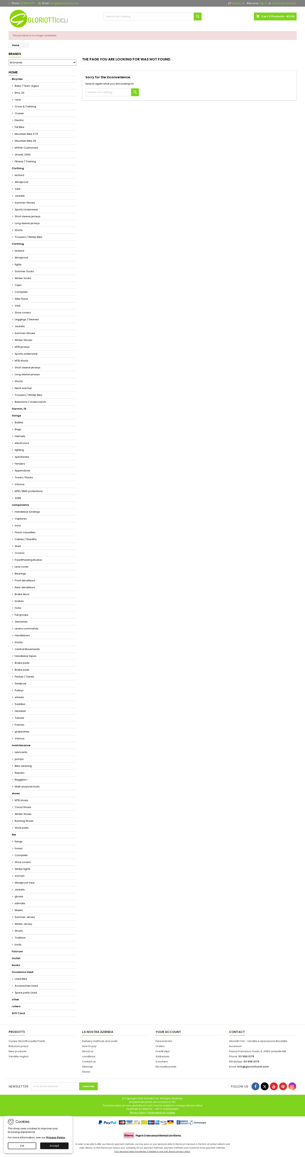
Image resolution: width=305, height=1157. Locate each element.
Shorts (19, 230)
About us (87, 1051)
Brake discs (22, 594)
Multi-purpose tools (27, 786)
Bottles (19, 422)
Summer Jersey (25, 917)
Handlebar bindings (27, 512)
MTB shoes (21, 800)
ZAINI (18, 498)
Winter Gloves (23, 340)
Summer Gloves (25, 203)
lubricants (21, 752)
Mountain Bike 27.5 (26, 134)
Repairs (19, 773)
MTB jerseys (22, 347)
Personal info (164, 1041)
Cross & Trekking (25, 106)
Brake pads (22, 663)
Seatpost (20, 683)
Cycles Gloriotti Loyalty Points (27, 1041)
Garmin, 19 (19, 409)
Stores (86, 1072)
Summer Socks (24, 271)
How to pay (89, 1046)
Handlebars (22, 635)
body (18, 944)
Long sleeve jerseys (27, 223)
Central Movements (27, 649)
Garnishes (21, 622)
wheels (19, 697)
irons (18, 525)
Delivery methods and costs (100, 1041)
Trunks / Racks (24, 477)
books (16, 965)
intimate (20, 903)
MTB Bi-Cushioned (26, 148)
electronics (22, 443)
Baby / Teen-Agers (27, 86)
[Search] (153, 16)
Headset (20, 711)
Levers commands (26, 628)
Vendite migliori (19, 1056)
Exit (22, 1146)
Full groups (21, 615)
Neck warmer (23, 388)
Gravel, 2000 (23, 154)
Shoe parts (22, 828)
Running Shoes (24, 821)
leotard (19, 175)
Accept (54, 1146)
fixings (16, 415)
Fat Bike (19, 127)
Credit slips (163, 1051)
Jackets (20, 196)
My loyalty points (166, 1066)
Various (19, 484)
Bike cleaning (23, 766)
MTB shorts (21, 361)
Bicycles (17, 79)
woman (19, 876)
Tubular (19, 718)
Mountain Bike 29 (25, 141)
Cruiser (19, 113)
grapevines (22, 731)
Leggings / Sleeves (27, 319)
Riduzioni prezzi (18, 1046)
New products (17, 1051)
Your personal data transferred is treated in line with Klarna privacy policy (152, 1151)
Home (13, 72)
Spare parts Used (26, 992)
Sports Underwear (26, 209)
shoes (16, 793)
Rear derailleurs (25, 587)
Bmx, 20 (19, 93)
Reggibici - (22, 780)
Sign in (263, 3)
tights (18, 264)
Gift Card (18, 1013)
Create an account (284, 3)
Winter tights (22, 869)
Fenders (20, 464)
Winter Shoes (23, 814)
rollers (16, 1006)
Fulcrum (17, 951)
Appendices (22, 470)
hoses (19, 848)
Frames (19, 725)
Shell (18, 546)
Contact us (89, 1061)
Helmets (20, 436)
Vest (17, 189)
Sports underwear (26, 354)
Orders (160, 1046)
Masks (19, 910)
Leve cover (22, 567)
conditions (88, 1056)
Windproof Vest (24, 883)
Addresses (162, 1056)
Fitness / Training (25, 161)
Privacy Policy (55, 1137)
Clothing (18, 168)
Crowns (19, 553)
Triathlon (20, 938)
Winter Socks (23, 278)
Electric (19, 120)
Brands (15, 54)
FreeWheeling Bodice (28, 560)
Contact (237, 1032)
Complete (21, 292)
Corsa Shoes (23, 807)
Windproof (21, 182)
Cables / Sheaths (26, 539)
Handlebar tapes (25, 656)
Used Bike (21, 979)
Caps (18, 285)
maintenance (21, 745)
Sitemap (87, 1066)
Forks (18, 608)
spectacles (22, 457)
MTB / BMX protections (29, 491)
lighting (19, 450)
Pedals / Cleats (24, 676)
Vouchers (162, 1061)
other (15, 999)
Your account (168, 1032)
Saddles (20, 704)
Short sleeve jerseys (27, 216)
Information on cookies (161, 1112)
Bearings (20, 573)
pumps (19, 759)
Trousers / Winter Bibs (28, 237)
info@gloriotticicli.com (64, 3)
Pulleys (19, 690)
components (20, 505)
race (18, 99)
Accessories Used (26, 986)
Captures (21, 519)
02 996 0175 (27, 3)
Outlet (16, 958)
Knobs (19, 642)
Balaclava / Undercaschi (30, 402)
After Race (21, 299)
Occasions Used (22, 972)
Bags (18, 429)
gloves (19, 896)
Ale (14, 834)
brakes (19, 601)
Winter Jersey (23, 924)
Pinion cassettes (25, 532)
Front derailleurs (25, 580)
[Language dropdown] (236, 3)
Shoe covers (23, 312)
